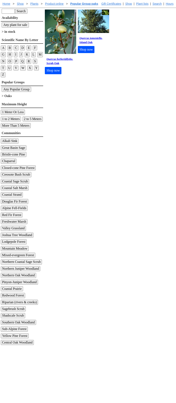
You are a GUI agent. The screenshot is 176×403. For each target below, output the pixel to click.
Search (157, 3)
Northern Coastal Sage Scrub (21, 261)
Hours (170, 3)
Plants (34, 3)
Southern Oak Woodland (18, 322)
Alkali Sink (9, 141)
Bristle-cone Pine (13, 154)
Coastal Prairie (12, 288)
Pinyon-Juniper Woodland (19, 282)
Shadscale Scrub (13, 315)
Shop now (53, 70)
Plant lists (142, 3)
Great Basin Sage (13, 147)
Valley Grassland (13, 228)
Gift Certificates (111, 3)
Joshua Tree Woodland (17, 235)
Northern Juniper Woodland (20, 268)
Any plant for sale (15, 25)
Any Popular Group (16, 89)
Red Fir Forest (11, 215)
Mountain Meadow (14, 248)
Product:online (54, 3)
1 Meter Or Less (13, 112)
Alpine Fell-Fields (14, 208)
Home (6, 3)
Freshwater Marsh (14, 221)
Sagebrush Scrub (13, 309)
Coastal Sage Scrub (15, 181)
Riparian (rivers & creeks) (19, 302)
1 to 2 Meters (11, 119)
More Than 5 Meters (15, 125)
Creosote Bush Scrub (16, 174)
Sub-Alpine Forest (14, 329)
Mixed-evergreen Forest (18, 255)
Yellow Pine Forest (14, 335)
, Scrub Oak (59, 61)
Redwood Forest (13, 295)
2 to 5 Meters (33, 119)
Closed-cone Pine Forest (18, 168)
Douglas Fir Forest (14, 201)
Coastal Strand (12, 194)
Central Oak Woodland (17, 342)
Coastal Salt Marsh (14, 188)
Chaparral (8, 161)
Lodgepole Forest (13, 241)
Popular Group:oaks (84, 3)
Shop (128, 3)
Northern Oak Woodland (18, 275)
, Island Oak (91, 40)
